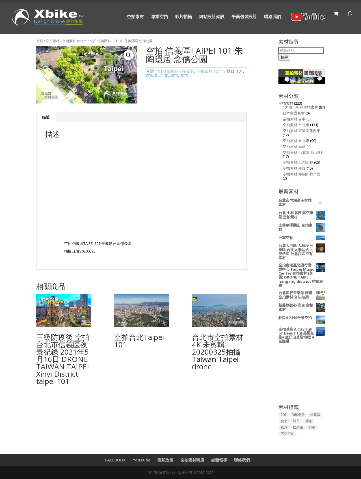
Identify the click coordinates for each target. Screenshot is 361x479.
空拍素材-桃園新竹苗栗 (302, 174)
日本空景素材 (294, 113)
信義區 (152, 75)
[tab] (46, 117)
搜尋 (284, 57)
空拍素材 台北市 (74, 40)
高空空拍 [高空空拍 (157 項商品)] (287, 433)
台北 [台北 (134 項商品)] (284, 420)
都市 (184, 75)
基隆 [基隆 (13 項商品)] (308, 420)
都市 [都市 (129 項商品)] (311, 427)
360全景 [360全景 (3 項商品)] (298, 414)
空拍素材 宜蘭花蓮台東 (301, 130)
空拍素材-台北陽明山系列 (303, 152)
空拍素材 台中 (294, 119)
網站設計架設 (211, 16)
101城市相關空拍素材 (175, 71)
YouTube (141, 460)
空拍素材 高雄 (294, 146)
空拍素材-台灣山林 (298, 162)
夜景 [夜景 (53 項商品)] (284, 427)
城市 (174, 75)
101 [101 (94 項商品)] (284, 414)
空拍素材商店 (192, 460)
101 (239, 71)
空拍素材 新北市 (296, 140)
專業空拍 (159, 16)
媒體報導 (219, 460)
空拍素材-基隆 (294, 168)
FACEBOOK (115, 460)
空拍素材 (135, 16)
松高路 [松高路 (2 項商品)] (298, 427)
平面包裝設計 (244, 16)
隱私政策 (165, 460)
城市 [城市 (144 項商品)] (296, 420)
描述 (45, 117)
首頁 (39, 40)
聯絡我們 (272, 16)
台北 (164, 75)
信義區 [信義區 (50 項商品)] (315, 414)
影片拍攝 (183, 16)
